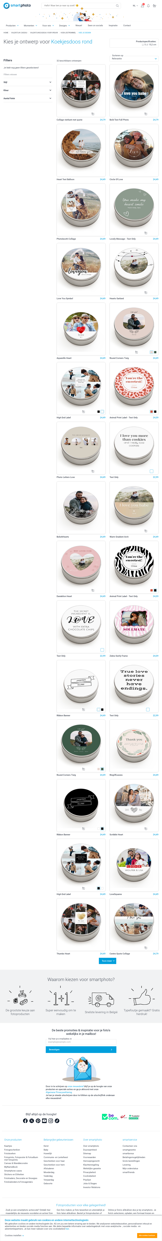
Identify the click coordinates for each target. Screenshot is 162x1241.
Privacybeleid (89, 1172)
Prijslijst (87, 1180)
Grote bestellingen (131, 1161)
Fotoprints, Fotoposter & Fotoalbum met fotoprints (21, 1158)
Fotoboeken (10, 1153)
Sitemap (87, 1153)
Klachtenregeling (91, 1165)
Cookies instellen (14, 1235)
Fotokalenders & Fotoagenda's (18, 1182)
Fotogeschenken (12, 1150)
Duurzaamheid (90, 1150)
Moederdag (49, 1172)
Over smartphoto (91, 1146)
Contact (127, 25)
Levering (127, 1165)
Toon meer (107, 961)
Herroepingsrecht (91, 1161)
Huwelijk (48, 1153)
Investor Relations (91, 1187)
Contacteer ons (130, 1146)
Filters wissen (10, 74)
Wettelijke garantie (92, 1168)
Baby (46, 1150)
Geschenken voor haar (54, 1161)
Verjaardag (49, 1180)
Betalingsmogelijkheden (134, 1157)
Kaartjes (8, 1146)
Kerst (46, 1146)
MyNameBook (11, 1167)
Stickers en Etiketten (14, 1174)
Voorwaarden (89, 1157)
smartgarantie (129, 1150)
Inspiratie (113, 25)
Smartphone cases (13, 1170)
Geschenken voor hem (54, 1165)
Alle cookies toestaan (147, 1235)
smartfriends (129, 1172)
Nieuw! (79, 25)
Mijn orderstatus (130, 1168)
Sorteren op (117, 55)
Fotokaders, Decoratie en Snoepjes (20, 1178)
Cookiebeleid (89, 1176)
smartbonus (128, 1153)
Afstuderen (49, 1168)
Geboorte (48, 1183)
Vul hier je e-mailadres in (60, 1039)
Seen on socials (95, 25)
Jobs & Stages (90, 1183)
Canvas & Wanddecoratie (16, 1163)
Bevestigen (54, 1049)
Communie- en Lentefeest (56, 1157)
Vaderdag (48, 1176)
